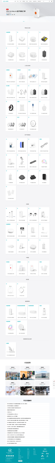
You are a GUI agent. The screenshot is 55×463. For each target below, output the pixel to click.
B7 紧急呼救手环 (22, 129)
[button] (24, 21)
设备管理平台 (35, 1)
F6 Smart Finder (22, 295)
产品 (18, 1)
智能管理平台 (35, 454)
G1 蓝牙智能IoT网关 (11, 333)
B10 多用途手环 (11, 113)
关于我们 (30, 1)
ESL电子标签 (20, 459)
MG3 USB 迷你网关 (44, 317)
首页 (15, 1)
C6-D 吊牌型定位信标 (33, 113)
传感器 (19, 452)
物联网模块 (19, 458)
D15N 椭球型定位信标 (33, 129)
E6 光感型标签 (44, 182)
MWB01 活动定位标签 (22, 97)
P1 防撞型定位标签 (33, 182)
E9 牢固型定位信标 (22, 182)
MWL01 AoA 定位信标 (44, 97)
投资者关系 (39, 1)
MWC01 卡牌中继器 (44, 273)
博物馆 (28, 458)
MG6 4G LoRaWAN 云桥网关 (22, 317)
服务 (27, 1)
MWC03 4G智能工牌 (22, 81)
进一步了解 (12, 385)
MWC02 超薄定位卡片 (33, 81)
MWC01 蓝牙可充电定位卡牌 (11, 97)
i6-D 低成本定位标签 (11, 198)
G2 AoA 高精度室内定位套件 (11, 355)
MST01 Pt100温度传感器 (33, 220)
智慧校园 (28, 452)
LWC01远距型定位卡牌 (11, 273)
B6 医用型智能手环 (10, 129)
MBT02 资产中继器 (33, 273)
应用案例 (23, 1)
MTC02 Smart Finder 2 (11, 295)
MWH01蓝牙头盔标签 (44, 81)
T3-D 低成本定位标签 (44, 113)
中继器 (19, 453)
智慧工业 (28, 455)
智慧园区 (28, 453)
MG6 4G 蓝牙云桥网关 (33, 317)
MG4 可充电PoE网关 (22, 333)
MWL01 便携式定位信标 (33, 97)
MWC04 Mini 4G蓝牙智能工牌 (11, 81)
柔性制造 (34, 452)
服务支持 (34, 453)
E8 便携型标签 (11, 182)
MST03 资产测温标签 (44, 220)
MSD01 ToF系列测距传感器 (11, 220)
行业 (20, 1)
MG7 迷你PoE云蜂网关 (11, 317)
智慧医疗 (28, 454)
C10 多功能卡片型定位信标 (22, 113)
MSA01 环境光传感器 (22, 220)
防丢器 (19, 454)
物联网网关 (19, 455)
